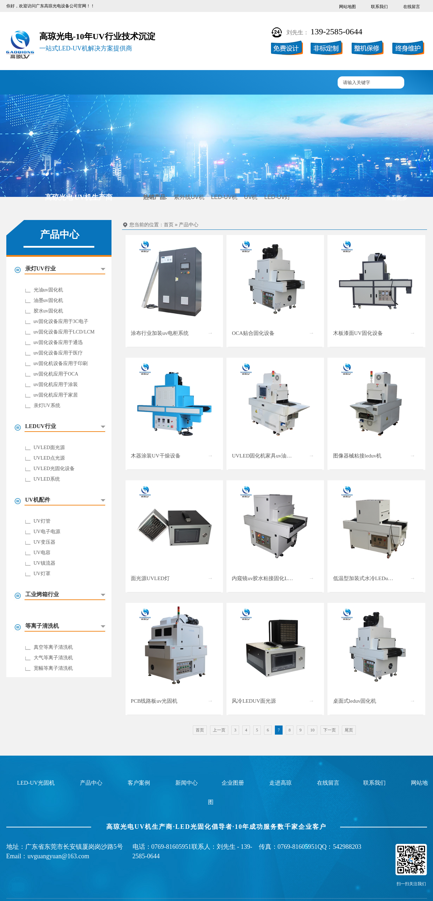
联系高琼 (314, 83)
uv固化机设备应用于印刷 (61, 363)
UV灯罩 (42, 573)
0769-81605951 (171, 846)
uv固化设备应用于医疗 (58, 353)
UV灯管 (42, 521)
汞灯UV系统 (47, 405)
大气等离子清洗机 (53, 657)
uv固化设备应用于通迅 (58, 342)
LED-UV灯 (277, 197)
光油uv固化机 (48, 290)
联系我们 (379, 6)
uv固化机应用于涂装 (56, 384)
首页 (169, 224)
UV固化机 (67, 83)
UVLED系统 (47, 479)
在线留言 (411, 6)
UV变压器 (44, 542)
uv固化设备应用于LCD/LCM (64, 332)
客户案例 (149, 83)
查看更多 (396, 198)
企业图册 (191, 83)
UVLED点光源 (49, 458)
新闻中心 (232, 83)
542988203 (347, 846)
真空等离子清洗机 (53, 647)
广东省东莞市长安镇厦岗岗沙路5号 (74, 846)
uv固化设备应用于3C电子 (61, 321)
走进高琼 (273, 83)
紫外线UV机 (189, 197)
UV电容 (42, 552)
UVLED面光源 (49, 447)
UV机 (250, 197)
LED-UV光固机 (36, 783)
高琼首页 (26, 83)
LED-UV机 (224, 197)
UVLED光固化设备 (54, 468)
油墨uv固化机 (48, 300)
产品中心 (108, 83)
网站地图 (347, 6)
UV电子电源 (47, 531)
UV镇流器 (44, 563)
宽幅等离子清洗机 (53, 668)
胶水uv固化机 (48, 311)
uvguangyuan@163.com (58, 856)
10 (312, 730)
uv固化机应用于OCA (56, 374)
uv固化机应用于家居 (56, 395)
